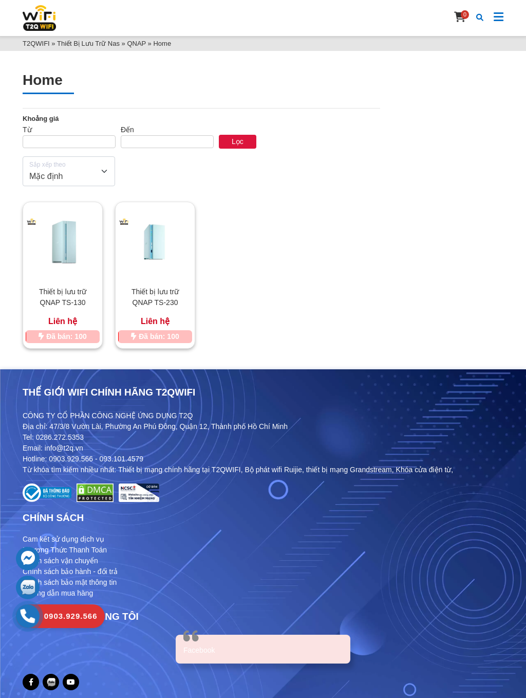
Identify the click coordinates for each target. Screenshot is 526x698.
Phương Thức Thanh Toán (65, 550)
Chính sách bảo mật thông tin (70, 582)
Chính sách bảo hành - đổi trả (70, 571)
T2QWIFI (36, 43)
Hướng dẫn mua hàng (58, 593)
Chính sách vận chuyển (60, 561)
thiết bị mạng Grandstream (349, 470)
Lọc (237, 141)
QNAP (136, 43)
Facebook (199, 650)
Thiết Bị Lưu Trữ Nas (88, 43)
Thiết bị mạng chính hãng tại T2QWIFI (179, 470)
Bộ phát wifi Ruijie (273, 470)
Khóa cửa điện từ (424, 470)
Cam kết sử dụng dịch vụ (63, 539)
